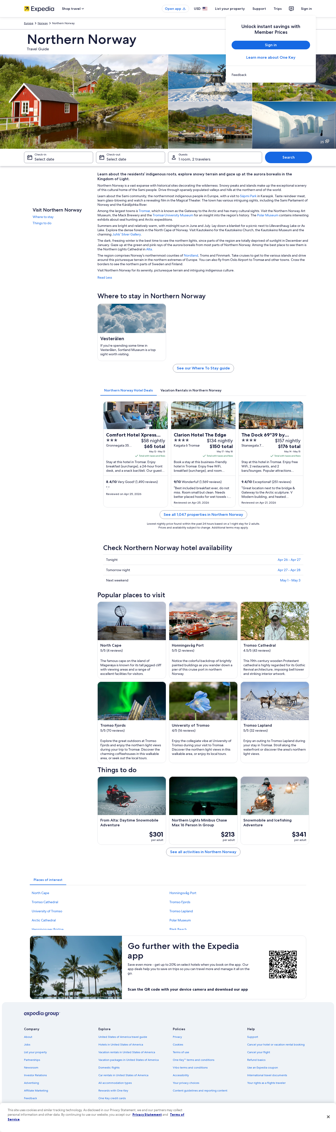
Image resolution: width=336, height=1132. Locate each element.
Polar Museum (267, 215)
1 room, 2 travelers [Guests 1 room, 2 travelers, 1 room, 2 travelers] (194, 159)
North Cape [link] (40, 893)
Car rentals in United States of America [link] (123, 1075)
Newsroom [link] (31, 1067)
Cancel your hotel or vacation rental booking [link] (276, 1044)
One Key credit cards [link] (112, 1098)
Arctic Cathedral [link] (44, 920)
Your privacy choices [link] (186, 1083)
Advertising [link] (31, 1083)
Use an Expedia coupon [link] (262, 1067)
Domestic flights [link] (109, 1067)
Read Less (104, 277)
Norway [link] (43, 23)
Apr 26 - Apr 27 (289, 559)
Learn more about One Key (270, 57)
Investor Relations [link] (35, 1075)
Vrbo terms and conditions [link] (190, 1067)
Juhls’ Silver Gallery (126, 234)
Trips (278, 8)
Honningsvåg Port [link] (182, 893)
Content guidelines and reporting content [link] (200, 1090)
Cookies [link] (178, 1044)
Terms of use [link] (181, 1052)
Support (259, 8)
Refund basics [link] (256, 1060)
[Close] (328, 1117)
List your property (230, 8)
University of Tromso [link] (47, 911)
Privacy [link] (177, 1037)
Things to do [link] (42, 223)
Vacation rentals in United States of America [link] (126, 1052)
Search (288, 157)
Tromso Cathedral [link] (45, 902)
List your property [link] (35, 1052)
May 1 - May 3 (290, 580)
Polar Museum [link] (180, 920)
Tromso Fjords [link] (179, 902)
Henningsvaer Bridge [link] (48, 929)
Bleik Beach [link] (178, 929)
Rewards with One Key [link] (113, 1090)
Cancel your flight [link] (258, 1052)
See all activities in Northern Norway (203, 852)
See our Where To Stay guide (203, 368)
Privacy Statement (147, 1114)
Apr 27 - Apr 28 (289, 570)
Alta (149, 249)
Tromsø (144, 211)
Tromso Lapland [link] (181, 911)
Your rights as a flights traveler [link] (266, 1083)
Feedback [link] (30, 1098)
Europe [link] (28, 23)
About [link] (28, 1037)
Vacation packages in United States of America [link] (128, 1060)
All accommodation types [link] (115, 1083)
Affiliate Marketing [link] (36, 1090)
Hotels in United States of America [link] (120, 1044)
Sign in (306, 8)
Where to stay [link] (43, 217)
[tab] (128, 390)
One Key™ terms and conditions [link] (193, 1060)
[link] (271, 75)
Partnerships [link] (32, 1060)
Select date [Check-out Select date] (116, 159)
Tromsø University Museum (173, 215)
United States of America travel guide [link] (122, 1037)
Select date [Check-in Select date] (44, 159)
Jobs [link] (27, 1044)
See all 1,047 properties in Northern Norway (203, 514)
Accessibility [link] (181, 1075)
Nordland (191, 255)
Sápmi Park (248, 196)
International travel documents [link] (267, 1075)
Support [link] (252, 1037)
